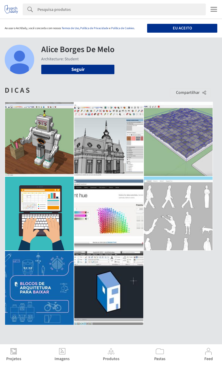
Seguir (78, 69)
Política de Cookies (122, 28)
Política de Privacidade (94, 28)
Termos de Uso (70, 28)
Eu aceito (182, 28)
